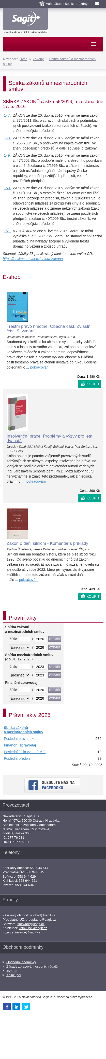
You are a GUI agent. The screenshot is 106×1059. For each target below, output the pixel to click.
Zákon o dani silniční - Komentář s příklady (47, 543)
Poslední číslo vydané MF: (25, 752)
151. (7, 231)
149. (7, 155)
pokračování (40, 367)
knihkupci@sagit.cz (33, 928)
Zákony (38, 59)
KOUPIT (93, 384)
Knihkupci (13, 975)
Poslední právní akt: (19, 739)
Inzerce (11, 971)
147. (7, 115)
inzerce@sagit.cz (27, 932)
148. (7, 138)
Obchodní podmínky (21, 962)
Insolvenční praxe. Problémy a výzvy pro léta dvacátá (49, 438)
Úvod (23, 59)
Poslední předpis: (17, 758)
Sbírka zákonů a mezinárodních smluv (23, 730)
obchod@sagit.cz (42, 915)
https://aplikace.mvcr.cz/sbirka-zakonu (33, 259)
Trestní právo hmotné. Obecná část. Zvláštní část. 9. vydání (49, 329)
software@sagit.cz (31, 924)
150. (7, 188)
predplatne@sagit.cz (41, 919)
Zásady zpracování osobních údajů (32, 966)
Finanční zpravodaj (20, 745)
